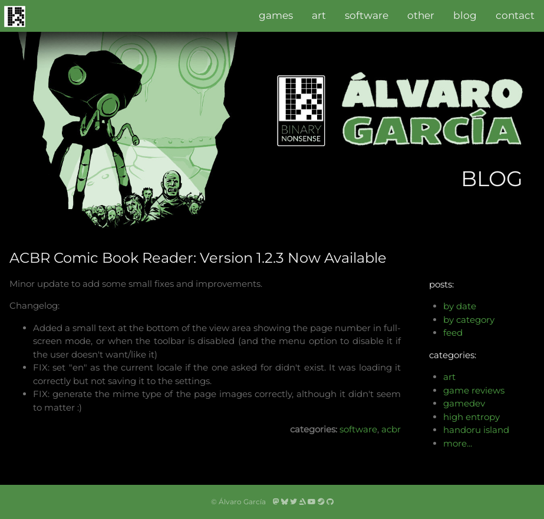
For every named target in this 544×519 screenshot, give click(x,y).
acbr (391, 429)
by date (459, 306)
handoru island (476, 429)
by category (468, 319)
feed (453, 332)
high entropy (471, 416)
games (276, 15)
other (420, 15)
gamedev (464, 403)
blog (465, 15)
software (366, 15)
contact (515, 15)
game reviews (474, 390)
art (319, 15)
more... (457, 443)
